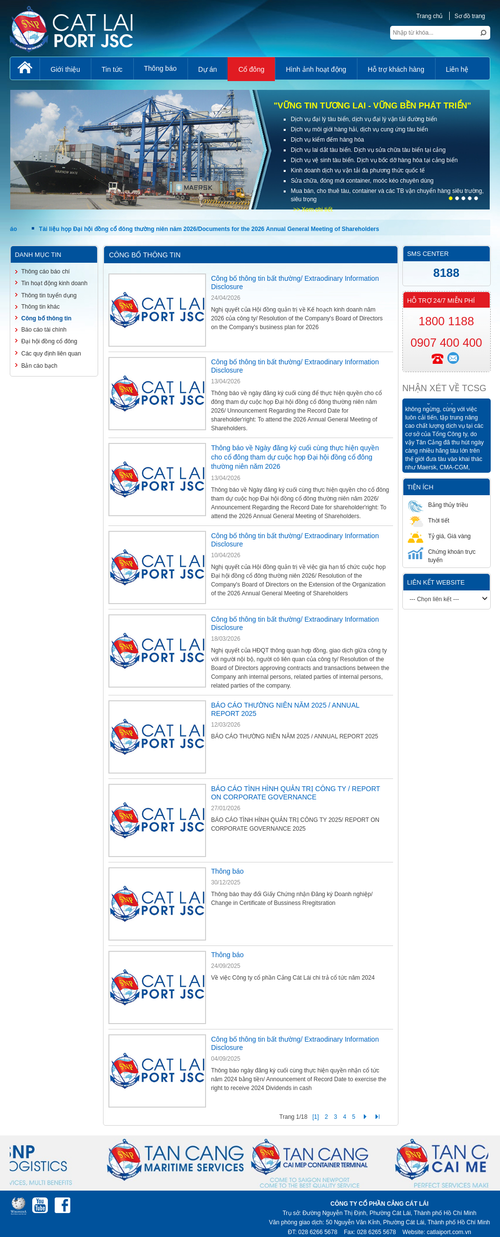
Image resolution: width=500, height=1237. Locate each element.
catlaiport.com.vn (449, 1232)
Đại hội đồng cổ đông (49, 341)
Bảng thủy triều (438, 505)
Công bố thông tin (46, 318)
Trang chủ (430, 16)
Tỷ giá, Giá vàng (439, 536)
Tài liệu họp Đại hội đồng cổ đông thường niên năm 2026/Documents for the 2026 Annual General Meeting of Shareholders (210, 229)
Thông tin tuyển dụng (48, 295)
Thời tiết (428, 520)
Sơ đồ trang (470, 16)
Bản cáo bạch (39, 365)
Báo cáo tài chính (43, 329)
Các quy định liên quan (51, 353)
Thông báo (227, 871)
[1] (315, 1116)
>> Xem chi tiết (312, 209)
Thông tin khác (40, 306)
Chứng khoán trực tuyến (442, 555)
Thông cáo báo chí (45, 271)
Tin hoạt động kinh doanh (54, 283)
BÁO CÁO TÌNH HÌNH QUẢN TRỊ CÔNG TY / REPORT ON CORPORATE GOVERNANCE (295, 793)
